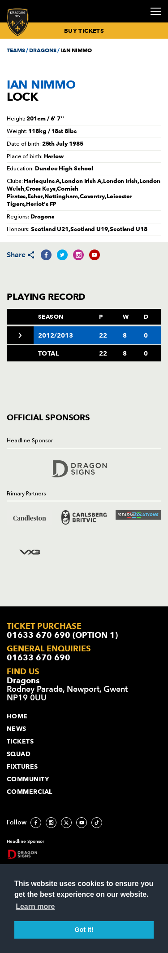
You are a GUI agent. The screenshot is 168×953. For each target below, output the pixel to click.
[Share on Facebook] (46, 254)
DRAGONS (42, 50)
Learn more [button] (35, 906)
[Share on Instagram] (78, 254)
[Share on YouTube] (94, 254)
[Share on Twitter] (62, 254)
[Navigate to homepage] (18, 22)
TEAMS (16, 50)
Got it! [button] (83, 929)
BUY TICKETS (84, 30)
